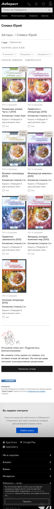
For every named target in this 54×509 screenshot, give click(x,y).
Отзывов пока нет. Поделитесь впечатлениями (20, 349)
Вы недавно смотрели (15, 410)
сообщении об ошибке (36, 391)
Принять (27, 501)
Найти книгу (27, 430)
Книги (4, 15)
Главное (33, 15)
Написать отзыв (27, 368)
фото (23, 70)
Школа (44, 15)
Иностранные (18, 15)
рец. (23, 67)
